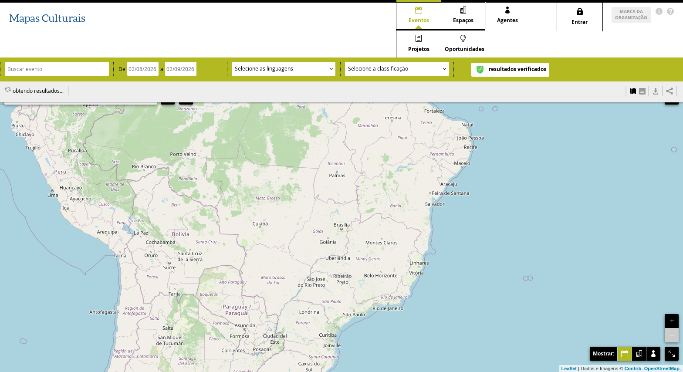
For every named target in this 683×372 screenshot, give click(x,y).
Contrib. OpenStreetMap (652, 368)
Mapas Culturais (47, 18)
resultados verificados (517, 45)
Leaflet (569, 368)
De (121, 45)
